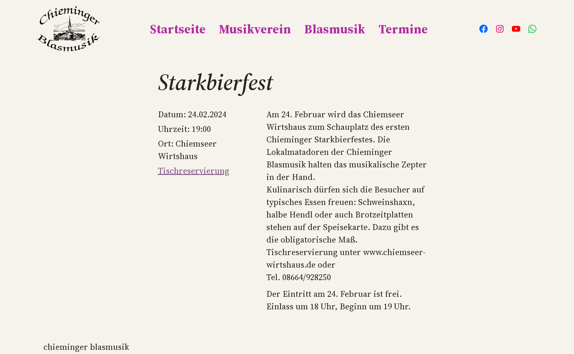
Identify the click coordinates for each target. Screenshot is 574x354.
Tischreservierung (193, 171)
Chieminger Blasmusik (86, 347)
